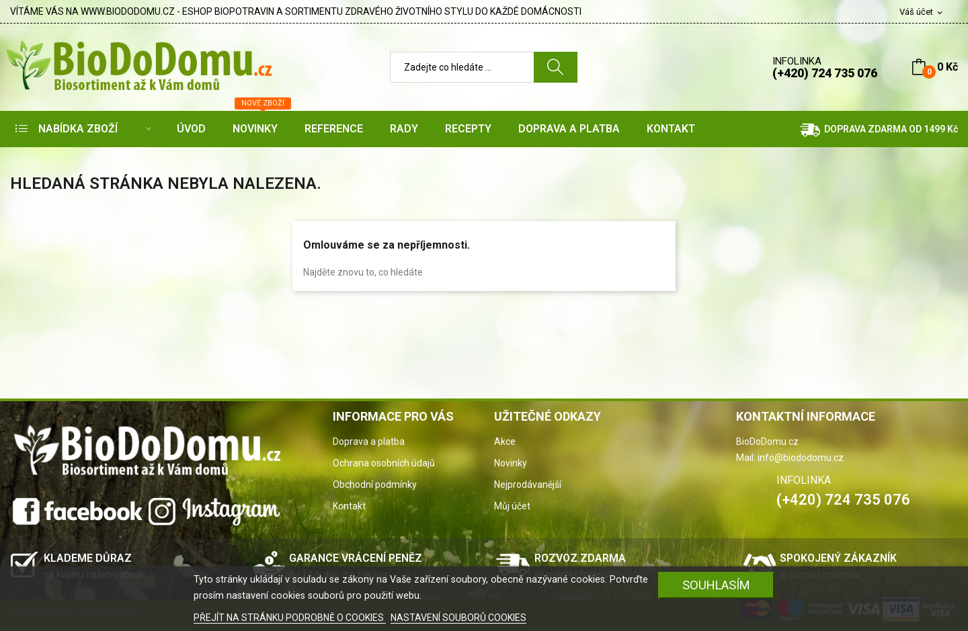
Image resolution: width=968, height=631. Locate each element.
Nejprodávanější (527, 484)
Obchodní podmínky (375, 484)
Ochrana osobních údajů (384, 463)
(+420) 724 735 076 (824, 73)
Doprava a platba (369, 441)
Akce (505, 441)
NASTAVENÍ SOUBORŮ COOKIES (458, 617)
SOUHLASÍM (716, 585)
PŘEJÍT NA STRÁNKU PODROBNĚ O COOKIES (290, 617)
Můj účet (512, 506)
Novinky (510, 463)
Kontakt (349, 506)
